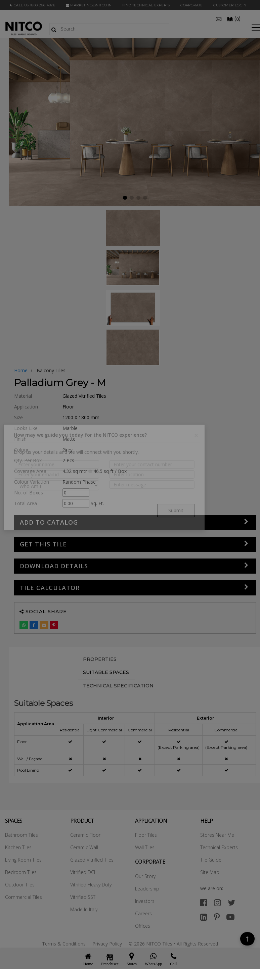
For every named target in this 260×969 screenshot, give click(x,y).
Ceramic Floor (85, 835)
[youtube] (230, 916)
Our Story (145, 876)
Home (21, 370)
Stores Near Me (217, 835)
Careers (143, 913)
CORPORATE (191, 5)
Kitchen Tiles (18, 847)
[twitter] (231, 902)
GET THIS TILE (43, 544)
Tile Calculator (50, 588)
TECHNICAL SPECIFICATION (118, 686)
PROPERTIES (100, 659)
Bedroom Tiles (21, 872)
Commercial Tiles (23, 897)
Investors (145, 901)
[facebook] (203, 902)
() (233, 18)
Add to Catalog (49, 522)
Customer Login (230, 5)
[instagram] (217, 902)
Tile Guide (210, 860)
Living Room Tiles (23, 860)
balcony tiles (51, 370)
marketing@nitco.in (89, 5)
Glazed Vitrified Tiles (92, 860)
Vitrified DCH (83, 872)
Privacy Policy (107, 943)
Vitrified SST (82, 897)
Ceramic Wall (84, 847)
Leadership (147, 888)
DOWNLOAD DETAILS (54, 566)
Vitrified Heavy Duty (91, 884)
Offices (142, 926)
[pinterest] (217, 916)
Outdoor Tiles (20, 884)
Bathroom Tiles (21, 835)
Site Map (209, 872)
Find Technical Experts (146, 5)
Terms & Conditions (64, 943)
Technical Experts (219, 847)
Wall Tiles (145, 847)
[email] (218, 18)
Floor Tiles (146, 835)
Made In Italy (83, 909)
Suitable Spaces (106, 672)
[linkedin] (203, 916)
